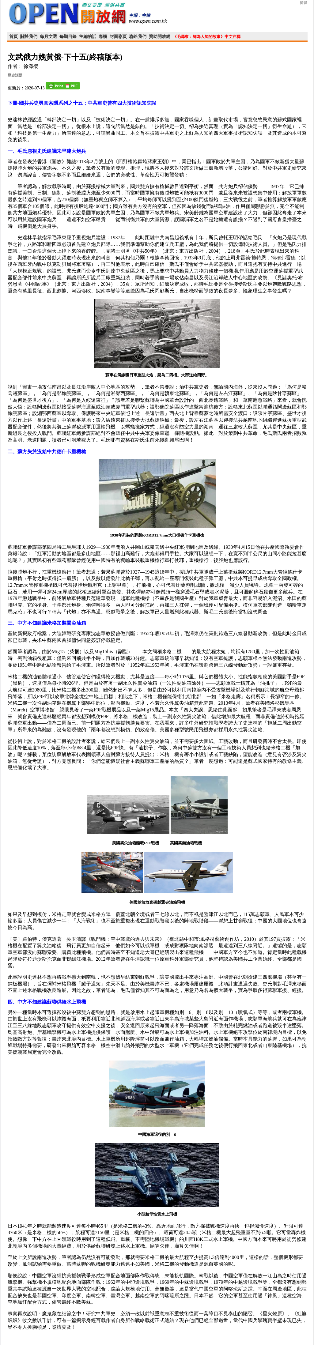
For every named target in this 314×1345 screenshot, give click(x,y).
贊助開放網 (159, 36)
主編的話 (87, 36)
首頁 (13, 36)
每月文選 (48, 36)
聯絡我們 (137, 36)
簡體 (303, 3)
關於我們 (28, 36)
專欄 (103, 36)
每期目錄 (68, 36)
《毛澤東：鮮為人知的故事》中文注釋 (206, 36)
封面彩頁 (118, 36)
